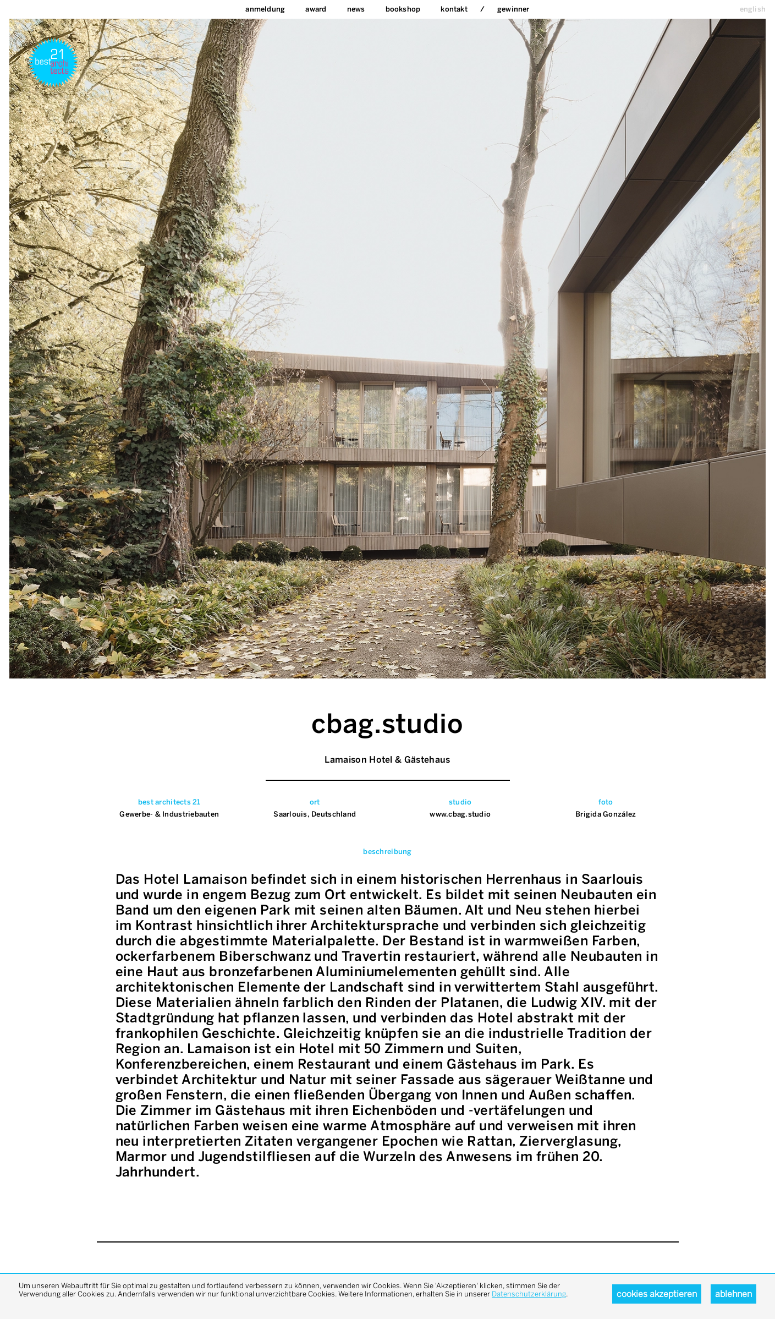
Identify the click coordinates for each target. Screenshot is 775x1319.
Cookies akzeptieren (657, 1294)
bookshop (403, 9)
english (753, 9)
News (356, 9)
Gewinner (513, 9)
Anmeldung (265, 9)
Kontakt (454, 9)
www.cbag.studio (460, 814)
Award (315, 9)
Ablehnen (733, 1294)
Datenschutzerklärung (529, 1294)
